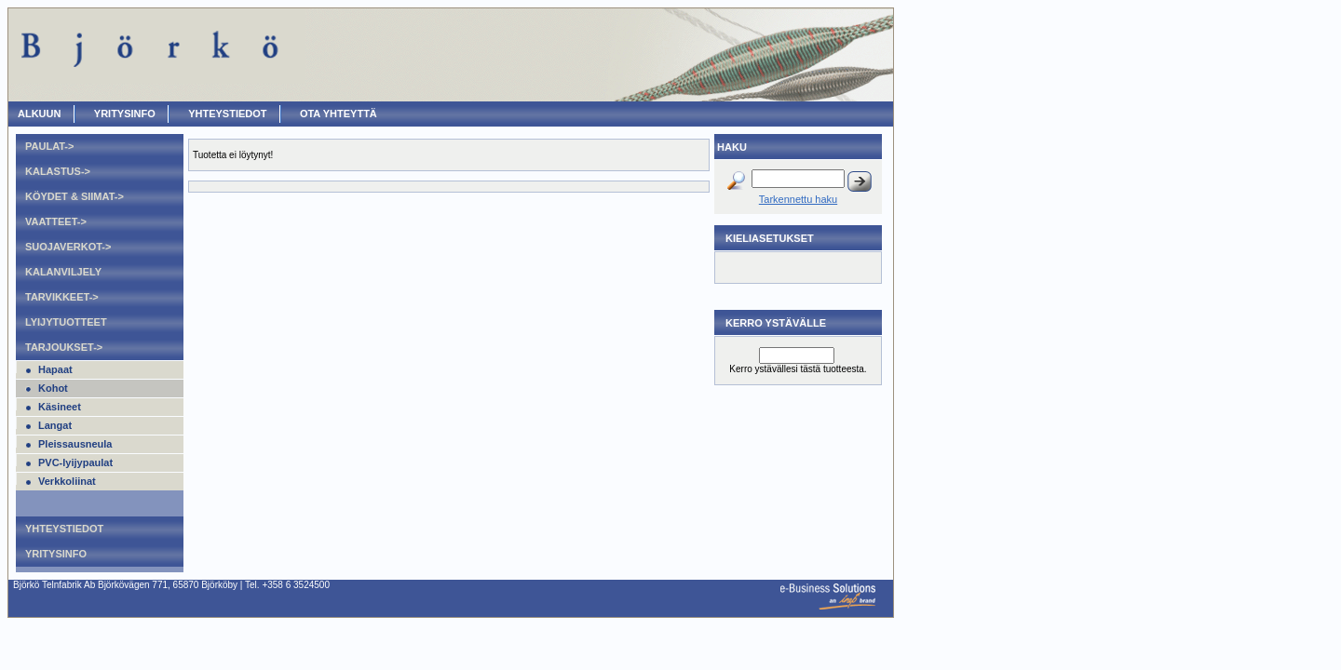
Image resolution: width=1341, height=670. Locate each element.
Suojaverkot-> (68, 246)
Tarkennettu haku (798, 199)
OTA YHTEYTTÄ (338, 113)
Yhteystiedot (227, 113)
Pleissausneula (75, 443)
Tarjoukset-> (63, 347)
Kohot (53, 388)
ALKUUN (39, 113)
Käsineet (59, 406)
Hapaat (55, 369)
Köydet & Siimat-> (74, 196)
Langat (55, 425)
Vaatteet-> (56, 221)
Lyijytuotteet (66, 322)
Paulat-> (49, 146)
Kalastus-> (57, 171)
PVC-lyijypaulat (75, 462)
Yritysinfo (125, 113)
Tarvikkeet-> (62, 296)
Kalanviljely (63, 271)
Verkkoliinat (67, 481)
